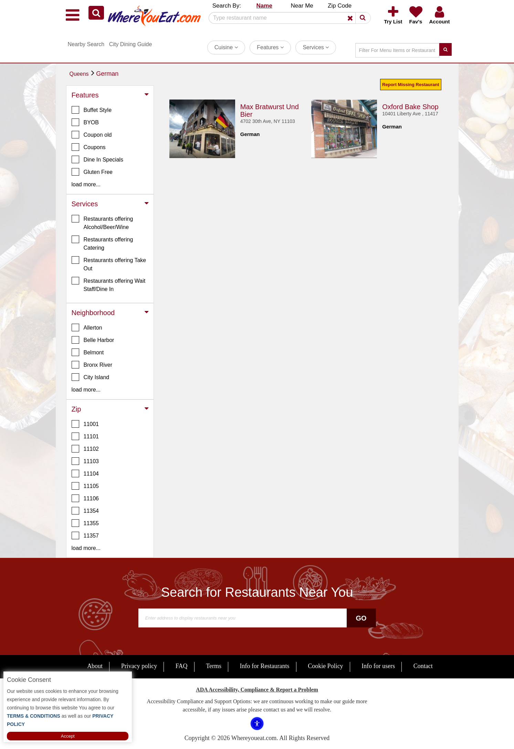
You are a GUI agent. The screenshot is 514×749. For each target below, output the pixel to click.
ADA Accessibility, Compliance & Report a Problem (257, 690)
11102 (85, 448)
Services (316, 47)
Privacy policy (139, 666)
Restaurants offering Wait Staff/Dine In (109, 284)
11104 (85, 473)
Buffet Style (92, 110)
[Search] (287, 18)
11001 (85, 424)
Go (361, 618)
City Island (90, 377)
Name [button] (264, 5)
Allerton (87, 327)
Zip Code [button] (340, 5)
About (95, 666)
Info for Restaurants (265, 666)
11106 (85, 498)
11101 (85, 436)
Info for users (378, 666)
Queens (79, 74)
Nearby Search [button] (86, 44)
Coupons (89, 147)
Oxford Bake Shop (410, 107)
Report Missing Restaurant (410, 84)
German (107, 73)
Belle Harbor (93, 340)
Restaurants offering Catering (102, 243)
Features (270, 47)
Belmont (88, 352)
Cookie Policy (325, 666)
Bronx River (92, 364)
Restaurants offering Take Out (109, 263)
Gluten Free (92, 172)
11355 (85, 523)
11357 (85, 535)
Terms (213, 666)
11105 (85, 486)
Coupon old (92, 134)
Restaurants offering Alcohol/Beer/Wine (102, 222)
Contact (423, 666)
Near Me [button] (302, 5)
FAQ (182, 666)
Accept (68, 736)
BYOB (85, 122)
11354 (85, 510)
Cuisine (226, 47)
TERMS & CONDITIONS (33, 716)
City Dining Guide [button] (130, 44)
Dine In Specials (98, 159)
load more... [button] (86, 184)
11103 (85, 461)
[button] (96, 13)
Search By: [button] (226, 5)
